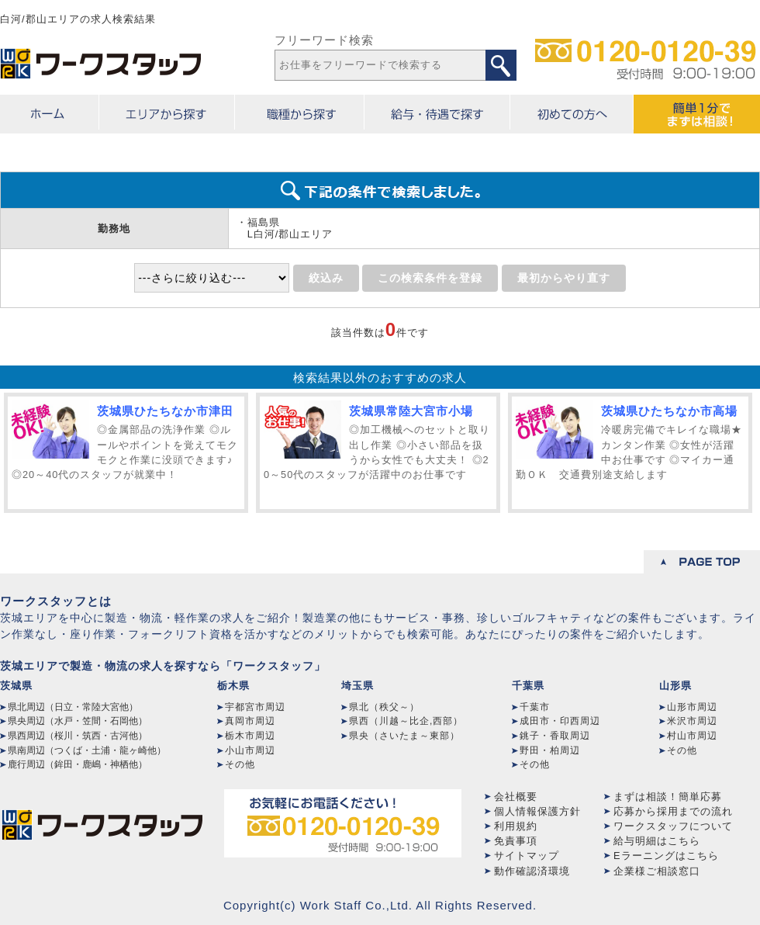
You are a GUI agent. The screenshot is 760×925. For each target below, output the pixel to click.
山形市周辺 (692, 707)
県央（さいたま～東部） (404, 735)
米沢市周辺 (692, 720)
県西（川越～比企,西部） (406, 720)
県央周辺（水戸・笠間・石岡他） (77, 720)
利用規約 (515, 826)
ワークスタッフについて (673, 826)
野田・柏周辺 (550, 750)
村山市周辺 (692, 735)
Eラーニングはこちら (666, 855)
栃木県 (233, 685)
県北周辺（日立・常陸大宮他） (73, 707)
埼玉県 (357, 685)
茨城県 (16, 685)
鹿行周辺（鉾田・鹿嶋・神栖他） (77, 764)
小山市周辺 (250, 750)
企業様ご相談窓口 (656, 871)
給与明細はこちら (656, 841)
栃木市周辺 (250, 735)
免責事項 (515, 841)
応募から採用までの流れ (673, 811)
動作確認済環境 (532, 871)
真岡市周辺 (250, 720)
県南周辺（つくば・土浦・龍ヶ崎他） (87, 750)
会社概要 (515, 796)
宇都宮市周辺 (255, 707)
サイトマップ (526, 855)
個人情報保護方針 (537, 811)
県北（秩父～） (384, 707)
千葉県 (528, 685)
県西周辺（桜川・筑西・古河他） (77, 735)
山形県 (675, 685)
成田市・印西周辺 (560, 720)
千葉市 (535, 707)
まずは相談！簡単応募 (667, 796)
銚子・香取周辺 (555, 735)
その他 (240, 764)
